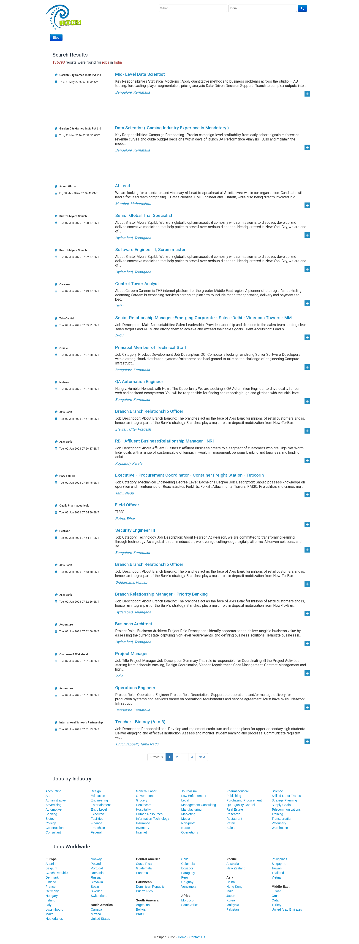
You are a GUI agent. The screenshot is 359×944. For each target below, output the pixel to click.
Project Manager (131, 653)
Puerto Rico (144, 891)
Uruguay (187, 882)
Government (145, 796)
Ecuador (187, 868)
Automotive (54, 809)
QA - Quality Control (240, 805)
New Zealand (235, 868)
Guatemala (144, 868)
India (229, 891)
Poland (96, 864)
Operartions (189, 832)
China (230, 882)
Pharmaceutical (237, 791)
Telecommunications (286, 809)
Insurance (143, 823)
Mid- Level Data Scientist (140, 74)
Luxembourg (54, 909)
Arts (48, 796)
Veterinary (279, 823)
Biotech (51, 818)
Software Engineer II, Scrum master (150, 249)
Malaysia (232, 905)
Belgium (51, 868)
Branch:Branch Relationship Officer (149, 411)
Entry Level (99, 809)
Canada (96, 909)
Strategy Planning (284, 800)
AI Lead (122, 185)
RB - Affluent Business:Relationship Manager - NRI (164, 441)
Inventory (142, 828)
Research (233, 814)
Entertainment (101, 805)
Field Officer (127, 504)
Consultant (53, 832)
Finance (96, 823)
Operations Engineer (135, 687)
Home (182, 937)
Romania (97, 873)
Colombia (188, 864)
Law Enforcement (193, 796)
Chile (185, 859)
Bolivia (140, 909)
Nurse (185, 828)
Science (277, 791)
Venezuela (188, 886)
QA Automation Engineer (139, 381)
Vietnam (277, 877)
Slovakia (97, 882)
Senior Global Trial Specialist (143, 215)
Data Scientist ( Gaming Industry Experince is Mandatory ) (172, 127)
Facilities (97, 818)
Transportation (282, 818)
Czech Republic (57, 873)
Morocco (187, 900)
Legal (185, 800)
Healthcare (144, 805)
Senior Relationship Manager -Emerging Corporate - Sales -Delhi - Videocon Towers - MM (203, 317)
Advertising (53, 805)
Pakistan (232, 909)
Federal (96, 832)
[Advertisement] (223, 29)
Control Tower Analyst (137, 283)
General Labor (146, 791)
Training (277, 814)
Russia (96, 877)
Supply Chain (281, 805)
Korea (230, 900)
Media (185, 818)
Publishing (233, 796)
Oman (276, 896)
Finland (51, 882)
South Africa (190, 905)
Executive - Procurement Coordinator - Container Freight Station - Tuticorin (189, 475)
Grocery (141, 800)
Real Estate (234, 809)
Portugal (97, 868)
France (51, 886)
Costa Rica (144, 864)
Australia (232, 864)
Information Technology (152, 818)
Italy (49, 905)
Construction (55, 828)
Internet (141, 832)
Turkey (276, 905)
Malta (49, 914)
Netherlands (54, 918)
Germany (52, 891)
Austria (51, 864)
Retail (230, 823)
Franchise (98, 828)
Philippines (279, 859)
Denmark (52, 877)
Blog (56, 37)
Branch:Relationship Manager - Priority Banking (161, 594)
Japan (230, 896)
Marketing (188, 814)
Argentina (143, 905)
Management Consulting (198, 805)
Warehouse (280, 828)
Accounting (53, 791)
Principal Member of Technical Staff (151, 347)
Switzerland (99, 896)
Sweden (97, 891)
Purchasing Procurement (244, 800)
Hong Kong (234, 886)
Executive (98, 814)
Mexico (96, 914)
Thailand (278, 873)
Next (202, 757)
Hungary (52, 896)
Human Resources (149, 814)
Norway (96, 859)
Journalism (189, 791)
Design (96, 791)
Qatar (276, 900)
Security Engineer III (135, 530)
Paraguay (188, 873)
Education (98, 796)
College (51, 823)
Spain (95, 886)
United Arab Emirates (287, 909)
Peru (184, 877)
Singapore (279, 864)
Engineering (99, 800)
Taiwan (277, 868)
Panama (142, 873)
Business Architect (133, 623)
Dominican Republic (150, 886)
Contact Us (197, 937)
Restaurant (234, 818)
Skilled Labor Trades (286, 796)
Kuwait (276, 891)
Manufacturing (191, 809)
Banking (51, 814)
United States (100, 918)
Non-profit (188, 823)
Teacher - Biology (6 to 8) (140, 721)
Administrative (56, 800)
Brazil (140, 914)
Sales (230, 828)
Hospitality (143, 809)
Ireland (50, 900)
